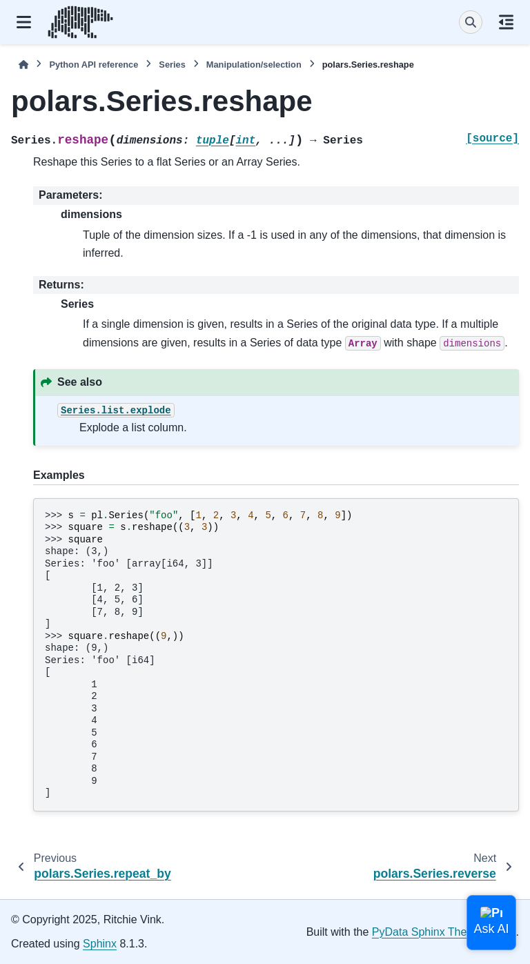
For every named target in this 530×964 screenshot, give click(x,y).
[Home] (23, 64)
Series (172, 64)
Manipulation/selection (254, 64)
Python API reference (93, 64)
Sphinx (100, 944)
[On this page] (506, 22)
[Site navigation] (24, 22)
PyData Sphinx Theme (427, 932)
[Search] (470, 22)
